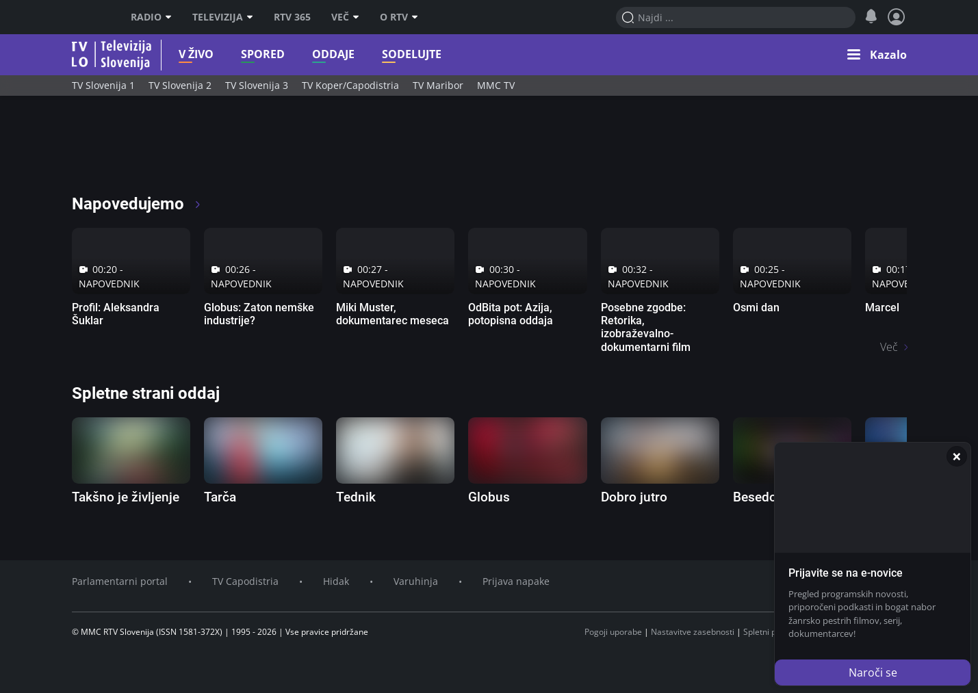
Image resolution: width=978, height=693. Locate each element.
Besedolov (763, 497)
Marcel (882, 307)
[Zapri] (957, 456)
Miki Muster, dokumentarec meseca (392, 314)
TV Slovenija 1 (103, 85)
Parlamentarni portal (120, 581)
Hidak (336, 581)
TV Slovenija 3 (256, 85)
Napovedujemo (137, 203)
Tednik (356, 497)
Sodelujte (390, 54)
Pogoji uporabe (613, 632)
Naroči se (873, 672)
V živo (174, 54)
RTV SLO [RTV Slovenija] (89, 17)
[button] (877, 55)
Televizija (222, 17)
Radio (151, 17)
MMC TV (496, 85)
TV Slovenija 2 (180, 85)
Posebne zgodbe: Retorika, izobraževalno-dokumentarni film (646, 327)
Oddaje (312, 54)
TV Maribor (438, 85)
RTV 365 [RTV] (292, 17)
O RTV (399, 17)
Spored (241, 54)
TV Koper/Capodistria (350, 85)
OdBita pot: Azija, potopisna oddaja (510, 314)
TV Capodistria (245, 581)
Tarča (220, 497)
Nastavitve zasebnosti (692, 632)
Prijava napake (516, 581)
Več (345, 17)
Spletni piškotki (771, 632)
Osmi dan (756, 307)
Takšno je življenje (125, 497)
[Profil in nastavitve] (896, 17)
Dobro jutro (634, 497)
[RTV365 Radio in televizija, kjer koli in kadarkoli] (196, 150)
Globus (489, 497)
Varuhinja (416, 581)
